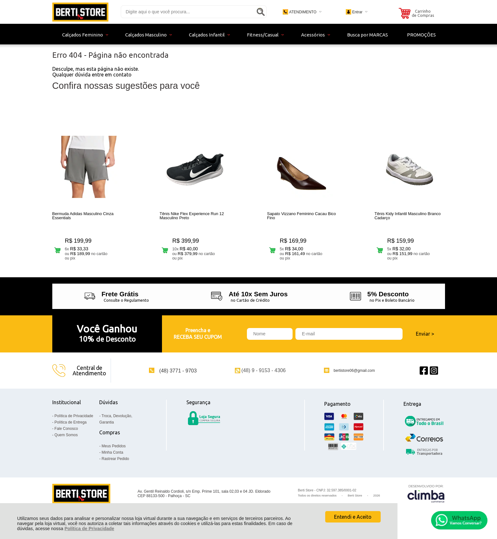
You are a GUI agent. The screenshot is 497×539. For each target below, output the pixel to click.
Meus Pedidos (114, 450)
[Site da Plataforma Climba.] (426, 497)
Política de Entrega (71, 426)
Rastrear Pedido (115, 462)
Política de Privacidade (89, 528)
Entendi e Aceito (352, 517)
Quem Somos (66, 439)
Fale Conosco (66, 432)
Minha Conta (112, 456)
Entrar (357, 12)
